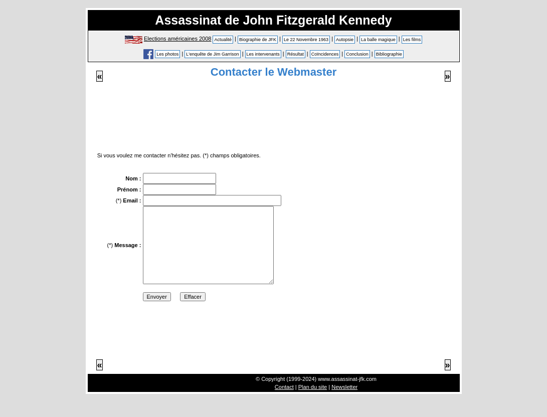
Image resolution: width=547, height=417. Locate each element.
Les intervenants (263, 54)
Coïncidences (325, 54)
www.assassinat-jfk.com (347, 394)
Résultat (295, 54)
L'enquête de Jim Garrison (212, 54)
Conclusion (357, 54)
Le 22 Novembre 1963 (306, 39)
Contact (284, 402)
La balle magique (378, 39)
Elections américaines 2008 (178, 39)
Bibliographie (389, 54)
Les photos (167, 54)
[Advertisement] (273, 116)
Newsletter (344, 402)
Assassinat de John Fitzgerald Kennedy (273, 20)
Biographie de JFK (257, 39)
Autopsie (344, 39)
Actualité (223, 39)
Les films (412, 39)
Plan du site (312, 402)
